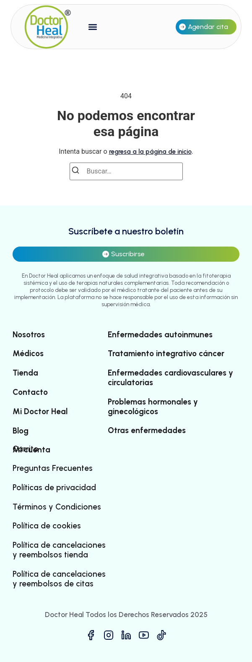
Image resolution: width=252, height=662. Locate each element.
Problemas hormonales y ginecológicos (153, 406)
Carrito (26, 449)
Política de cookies (47, 526)
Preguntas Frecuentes (53, 468)
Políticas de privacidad (54, 487)
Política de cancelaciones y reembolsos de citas (59, 579)
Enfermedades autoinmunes (160, 334)
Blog (21, 431)
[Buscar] (78, 171)
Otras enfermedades (147, 430)
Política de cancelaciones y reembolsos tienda (59, 550)
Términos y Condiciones (57, 507)
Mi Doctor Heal (40, 411)
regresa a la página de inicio (150, 151)
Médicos (28, 353)
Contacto (30, 392)
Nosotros (29, 334)
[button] (93, 27)
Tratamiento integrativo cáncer (166, 353)
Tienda (25, 373)
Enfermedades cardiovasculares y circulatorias (170, 377)
